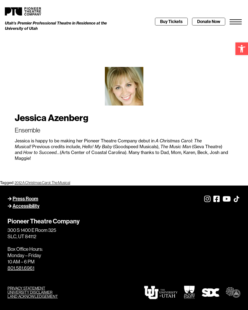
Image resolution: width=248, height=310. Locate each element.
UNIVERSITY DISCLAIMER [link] (30, 292)
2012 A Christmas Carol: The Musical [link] (42, 182)
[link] (241, 48)
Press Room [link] (25, 199)
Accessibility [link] (26, 206)
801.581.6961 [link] (21, 268)
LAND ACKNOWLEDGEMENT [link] (33, 296)
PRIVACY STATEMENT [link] (26, 288)
